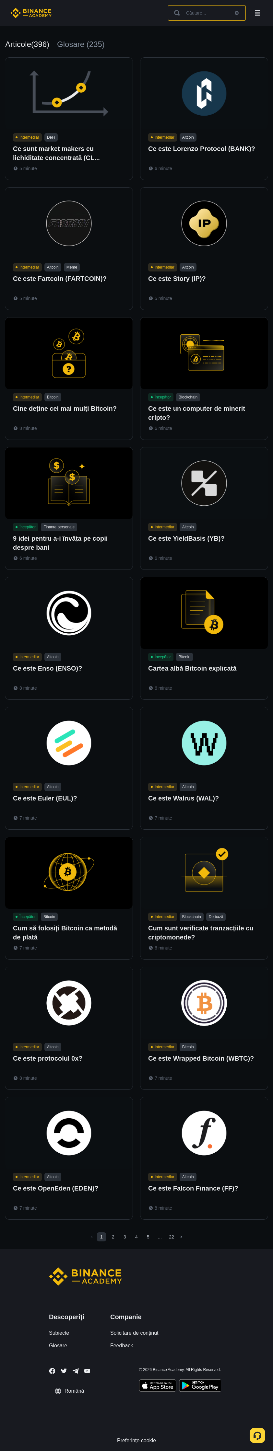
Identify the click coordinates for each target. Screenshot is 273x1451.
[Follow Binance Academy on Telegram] (75, 1371)
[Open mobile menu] (257, 13)
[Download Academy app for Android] (200, 1386)
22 (171, 1236)
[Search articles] (207, 13)
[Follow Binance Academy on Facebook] (52, 1371)
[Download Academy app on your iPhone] (157, 1386)
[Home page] (31, 13)
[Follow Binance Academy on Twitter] (64, 1371)
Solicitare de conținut (134, 1333)
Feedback (121, 1345)
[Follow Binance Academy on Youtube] (87, 1371)
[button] (257, 13)
